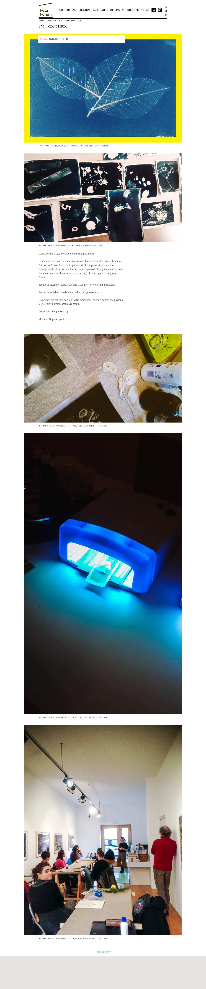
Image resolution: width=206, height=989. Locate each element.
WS (123, 10)
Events (104, 10)
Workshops (115, 10)
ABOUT (62, 10)
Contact (145, 10)
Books (95, 10)
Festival (71, 10)
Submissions (133, 10)
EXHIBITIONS (84, 10)
